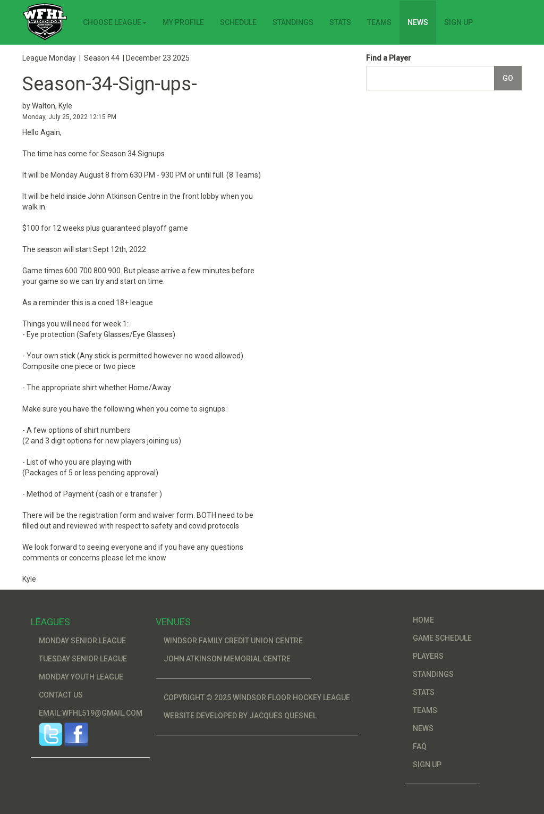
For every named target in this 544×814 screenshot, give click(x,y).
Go (508, 78)
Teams (379, 22)
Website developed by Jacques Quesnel (240, 715)
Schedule (238, 22)
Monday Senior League (82, 640)
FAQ (420, 746)
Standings (293, 22)
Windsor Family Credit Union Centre (233, 640)
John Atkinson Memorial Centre (227, 658)
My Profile (183, 22)
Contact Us (61, 695)
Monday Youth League (81, 677)
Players (428, 656)
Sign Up (458, 22)
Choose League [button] (115, 22)
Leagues (50, 621)
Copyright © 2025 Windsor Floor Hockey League (257, 697)
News (417, 22)
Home (423, 620)
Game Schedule (442, 638)
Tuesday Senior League (83, 658)
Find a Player (388, 58)
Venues (173, 621)
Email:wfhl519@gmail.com (90, 713)
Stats (340, 22)
